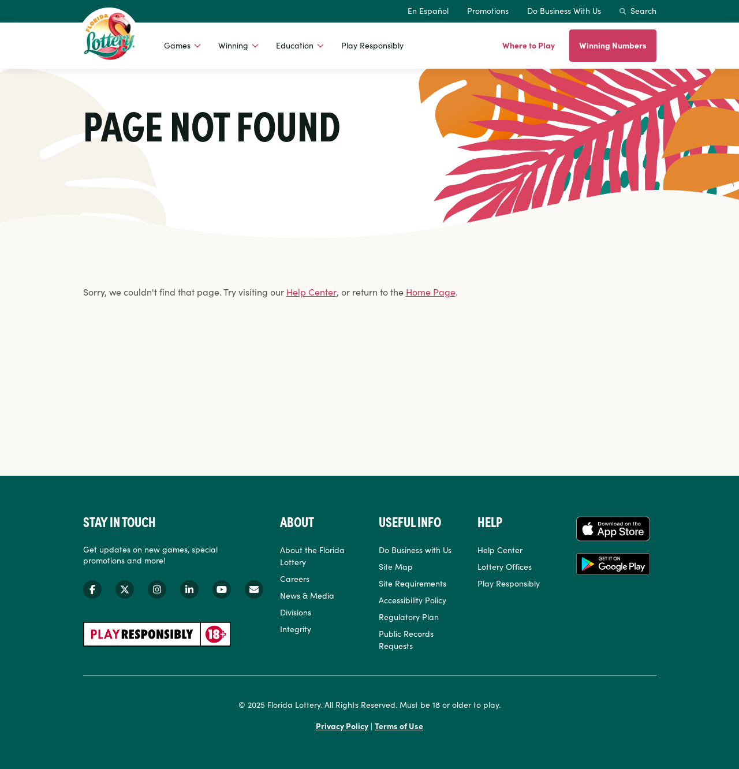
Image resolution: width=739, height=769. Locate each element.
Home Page (431, 291)
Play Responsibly (372, 45)
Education (294, 45)
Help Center (311, 291)
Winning (233, 45)
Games (177, 45)
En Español (428, 10)
